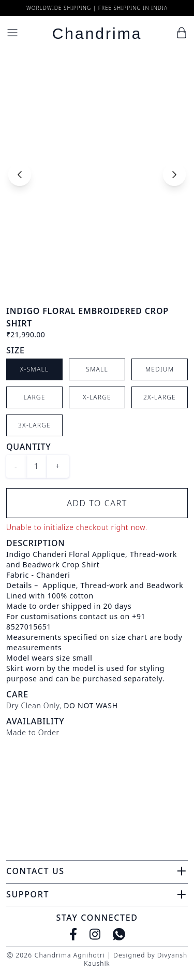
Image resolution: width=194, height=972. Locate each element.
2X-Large (159, 397)
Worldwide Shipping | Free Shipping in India (97, 7)
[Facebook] (73, 934)
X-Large (97, 397)
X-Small (34, 369)
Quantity (28, 446)
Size (15, 350)
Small (97, 369)
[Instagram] (94, 934)
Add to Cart (97, 503)
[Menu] (12, 32)
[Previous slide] (19, 174)
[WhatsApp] (119, 934)
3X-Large (34, 425)
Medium (159, 369)
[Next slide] (174, 174)
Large (35, 397)
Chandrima (97, 33)
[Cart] (181, 32)
